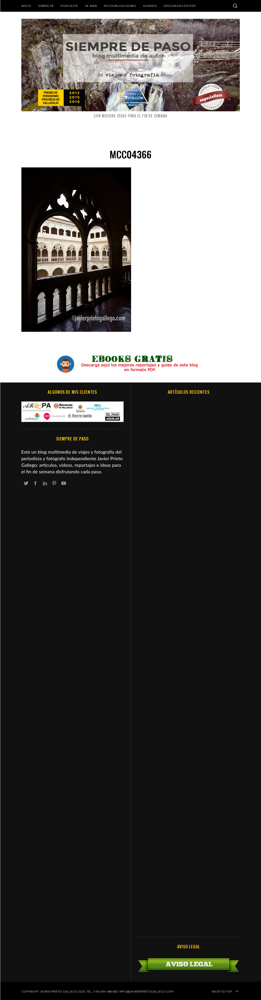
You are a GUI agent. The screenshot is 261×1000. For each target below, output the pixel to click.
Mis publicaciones (120, 6)
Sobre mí (46, 6)
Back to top (226, 991)
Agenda (150, 6)
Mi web (91, 6)
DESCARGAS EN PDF (180, 6)
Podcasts (69, 6)
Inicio (26, 6)
